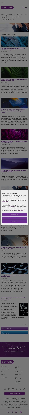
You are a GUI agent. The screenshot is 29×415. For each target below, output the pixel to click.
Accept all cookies (14, 221)
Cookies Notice (5, 201)
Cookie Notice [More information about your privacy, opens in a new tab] (20, 210)
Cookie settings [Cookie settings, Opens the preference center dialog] (14, 214)
